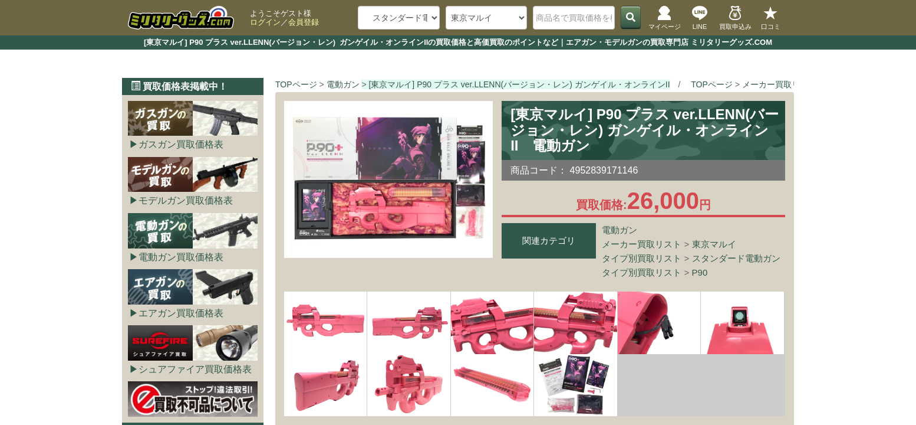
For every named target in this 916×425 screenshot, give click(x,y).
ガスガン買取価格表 (181, 144)
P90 (700, 272)
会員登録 (303, 22)
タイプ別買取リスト (641, 258)
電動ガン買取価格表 (181, 257)
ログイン (265, 22)
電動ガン (619, 230)
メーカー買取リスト (641, 244)
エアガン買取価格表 (181, 313)
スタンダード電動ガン (736, 258)
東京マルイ (714, 244)
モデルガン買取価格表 (186, 200)
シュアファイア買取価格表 (195, 369)
